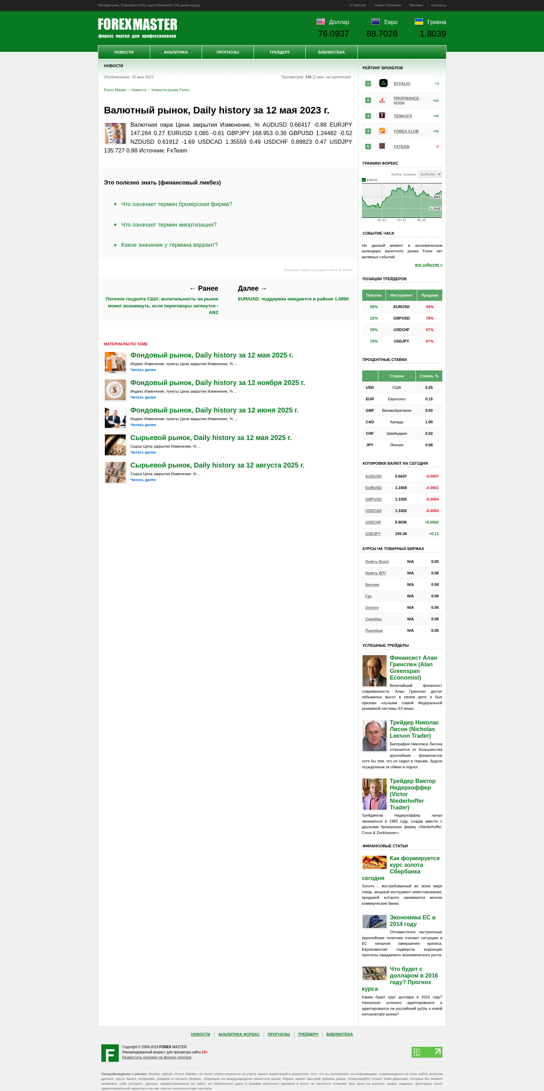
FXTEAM (402, 146)
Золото (372, 607)
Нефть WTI (375, 573)
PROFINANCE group (406, 100)
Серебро (373, 619)
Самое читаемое (387, 5)
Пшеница (374, 630)
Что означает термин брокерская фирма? (176, 204)
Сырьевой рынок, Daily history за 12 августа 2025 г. (218, 465)
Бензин (372, 584)
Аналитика (176, 52)
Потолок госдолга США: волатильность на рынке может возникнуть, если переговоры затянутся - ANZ (162, 299)
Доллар (339, 22)
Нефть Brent (377, 561)
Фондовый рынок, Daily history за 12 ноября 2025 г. (218, 382)
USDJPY (373, 534)
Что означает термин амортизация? (169, 224)
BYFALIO (402, 83)
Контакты (438, 5)
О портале (357, 5)
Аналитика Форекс (239, 1034)
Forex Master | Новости (137, 28)
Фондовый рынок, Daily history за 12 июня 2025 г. (215, 410)
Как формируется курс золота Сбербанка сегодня (401, 868)
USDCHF (373, 522)
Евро (391, 22)
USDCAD (373, 511)
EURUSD (373, 488)
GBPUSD (373, 499)
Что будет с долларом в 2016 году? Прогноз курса (400, 979)
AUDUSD (373, 476)
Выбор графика (403, 174)
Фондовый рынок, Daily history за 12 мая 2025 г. (212, 355)
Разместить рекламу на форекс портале (157, 1057)
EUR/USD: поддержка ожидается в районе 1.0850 (293, 292)
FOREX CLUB (406, 131)
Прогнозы (228, 52)
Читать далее (143, 370)
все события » (428, 264)
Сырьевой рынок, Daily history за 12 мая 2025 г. (211, 437)
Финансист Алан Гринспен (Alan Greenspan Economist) (413, 667)
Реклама (416, 5)
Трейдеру (280, 52)
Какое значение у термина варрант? (169, 245)
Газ (368, 596)
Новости (123, 52)
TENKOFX (403, 116)
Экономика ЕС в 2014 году (413, 920)
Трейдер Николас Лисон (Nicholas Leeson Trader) (414, 729)
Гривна (437, 22)
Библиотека (331, 52)
